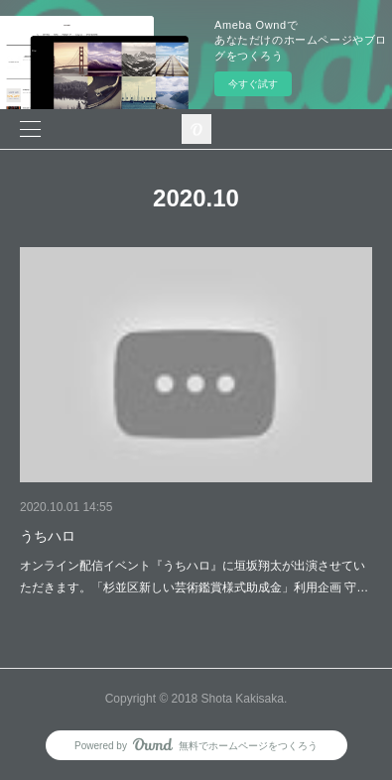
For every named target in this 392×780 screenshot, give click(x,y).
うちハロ (47, 536)
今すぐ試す (253, 83)
